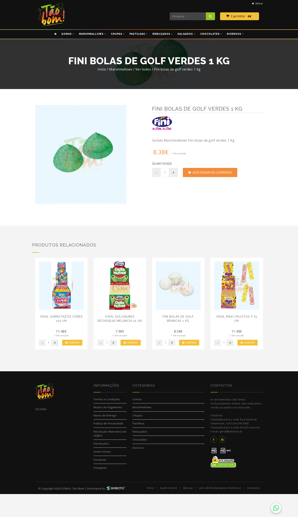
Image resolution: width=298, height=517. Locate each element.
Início (102, 69)
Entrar (257, 3)
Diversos (138, 470)
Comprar (72, 365)
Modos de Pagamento (108, 430)
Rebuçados (140, 454)
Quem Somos (102, 474)
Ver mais (41, 432)
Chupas (138, 438)
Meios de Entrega (105, 438)
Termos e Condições (107, 422)
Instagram (100, 491)
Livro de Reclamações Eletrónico (220, 511)
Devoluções (101, 466)
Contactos (253, 511)
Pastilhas (139, 446)
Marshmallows (142, 430)
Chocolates (140, 463)
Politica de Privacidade (108, 446)
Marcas (188, 511)
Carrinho (239, 16)
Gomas (137, 422)
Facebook (100, 482)
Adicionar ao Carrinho (210, 172)
